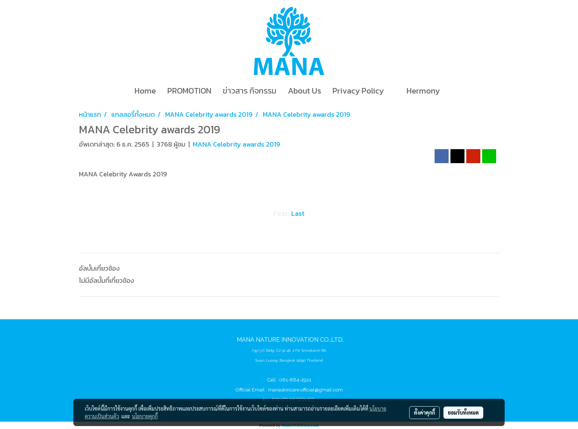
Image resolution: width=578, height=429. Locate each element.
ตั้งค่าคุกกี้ (424, 412)
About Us (304, 91)
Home (145, 91)
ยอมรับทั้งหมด (463, 412)
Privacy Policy (358, 91)
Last (297, 213)
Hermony (423, 91)
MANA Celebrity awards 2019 (236, 144)
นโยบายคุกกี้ (145, 416)
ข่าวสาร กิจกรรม (249, 91)
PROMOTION (189, 91)
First (281, 213)
